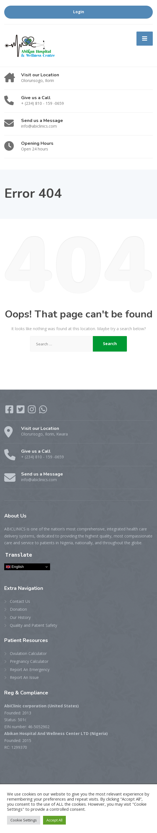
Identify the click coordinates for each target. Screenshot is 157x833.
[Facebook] (9, 411)
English (15, 567)
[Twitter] (21, 411)
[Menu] (144, 39)
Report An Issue (24, 677)
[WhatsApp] (43, 411)
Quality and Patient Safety (33, 625)
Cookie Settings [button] (23, 820)
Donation (18, 609)
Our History (20, 617)
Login (78, 11)
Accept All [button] (54, 820)
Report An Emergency (30, 669)
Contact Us (20, 601)
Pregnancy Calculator (29, 661)
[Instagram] (32, 411)
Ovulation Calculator (28, 653)
